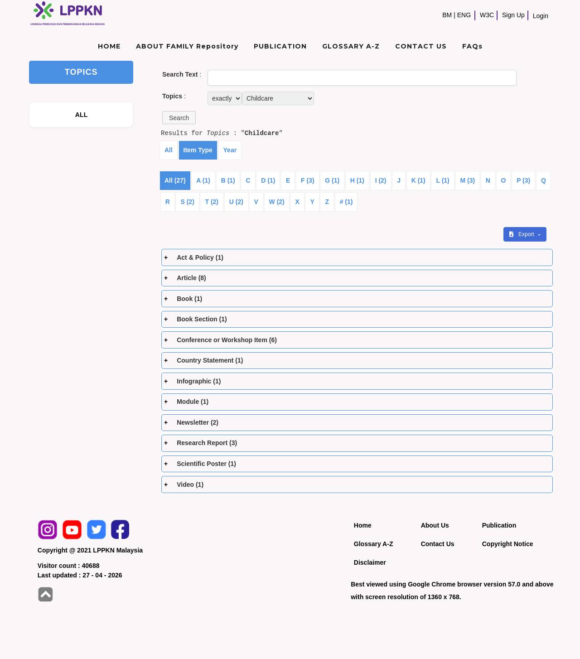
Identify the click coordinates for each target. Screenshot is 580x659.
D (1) (268, 180)
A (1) (203, 180)
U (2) (236, 201)
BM (447, 15)
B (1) (228, 180)
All (168, 150)
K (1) (418, 180)
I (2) (381, 180)
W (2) (277, 201)
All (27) (175, 180)
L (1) (442, 180)
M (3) (467, 180)
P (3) (523, 180)
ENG (464, 15)
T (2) (211, 201)
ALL (81, 114)
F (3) (307, 180)
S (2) (187, 201)
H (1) (357, 180)
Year (230, 150)
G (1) (332, 180)
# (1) (346, 201)
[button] (179, 117)
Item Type (198, 150)
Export (522, 234)
